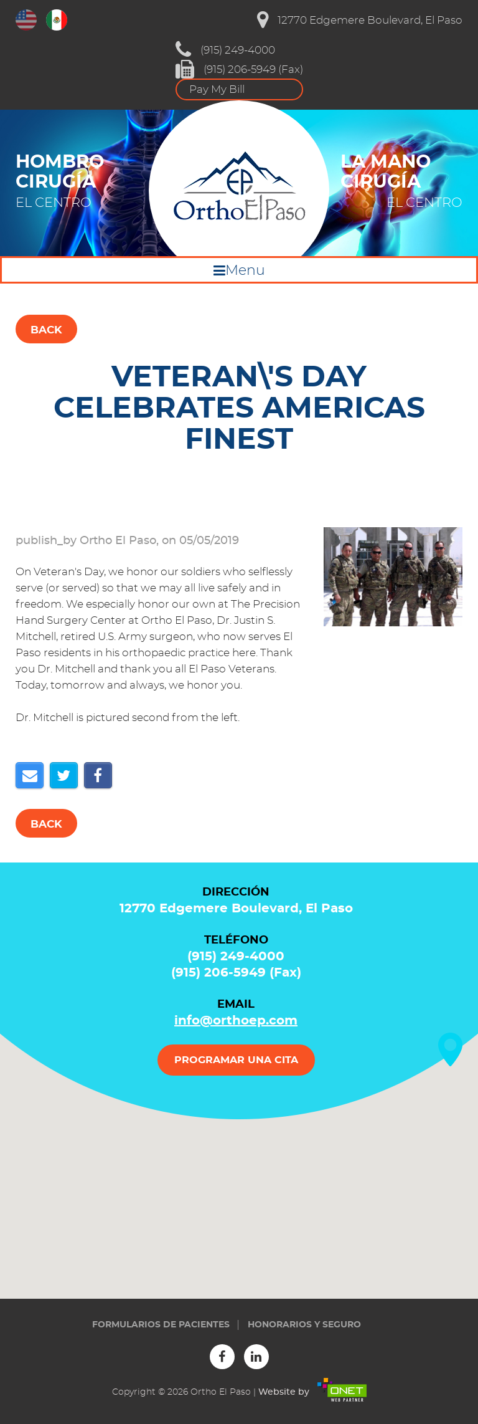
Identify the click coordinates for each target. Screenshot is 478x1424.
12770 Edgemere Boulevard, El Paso (359, 20)
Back (46, 330)
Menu (245, 270)
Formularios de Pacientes (161, 1325)
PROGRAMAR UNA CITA (236, 1060)
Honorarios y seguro (304, 1325)
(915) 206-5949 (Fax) (239, 69)
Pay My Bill (217, 89)
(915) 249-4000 (225, 50)
